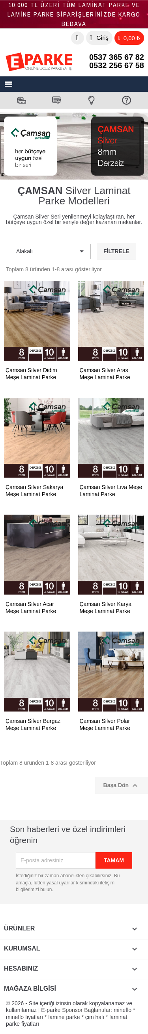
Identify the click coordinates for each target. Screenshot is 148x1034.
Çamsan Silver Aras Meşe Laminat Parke (105, 373)
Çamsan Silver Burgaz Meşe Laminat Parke (33, 724)
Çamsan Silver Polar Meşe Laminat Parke (105, 724)
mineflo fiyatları (24, 1017)
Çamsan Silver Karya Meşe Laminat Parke (106, 607)
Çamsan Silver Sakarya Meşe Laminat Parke (34, 490)
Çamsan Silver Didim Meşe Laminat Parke (31, 373)
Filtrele (116, 251)
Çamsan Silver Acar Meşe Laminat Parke (31, 607)
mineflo (122, 1010)
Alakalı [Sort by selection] (51, 251)
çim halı (94, 1017)
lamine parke (64, 1017)
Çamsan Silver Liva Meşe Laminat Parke (111, 490)
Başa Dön (121, 785)
